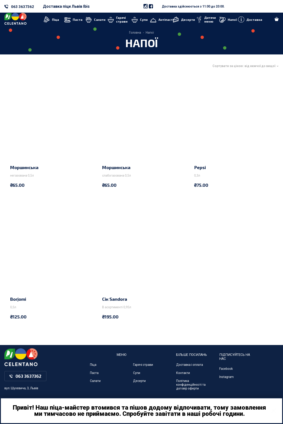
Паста (94, 373)
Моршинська (24, 167)
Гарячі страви (143, 364)
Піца (93, 364)
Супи (136, 373)
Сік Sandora (114, 299)
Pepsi (200, 167)
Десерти (139, 381)
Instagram (226, 377)
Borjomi (18, 299)
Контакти (183, 373)
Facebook (226, 368)
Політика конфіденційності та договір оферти (191, 384)
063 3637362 (22, 6)
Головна (135, 32)
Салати (95, 381)
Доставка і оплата (189, 364)
